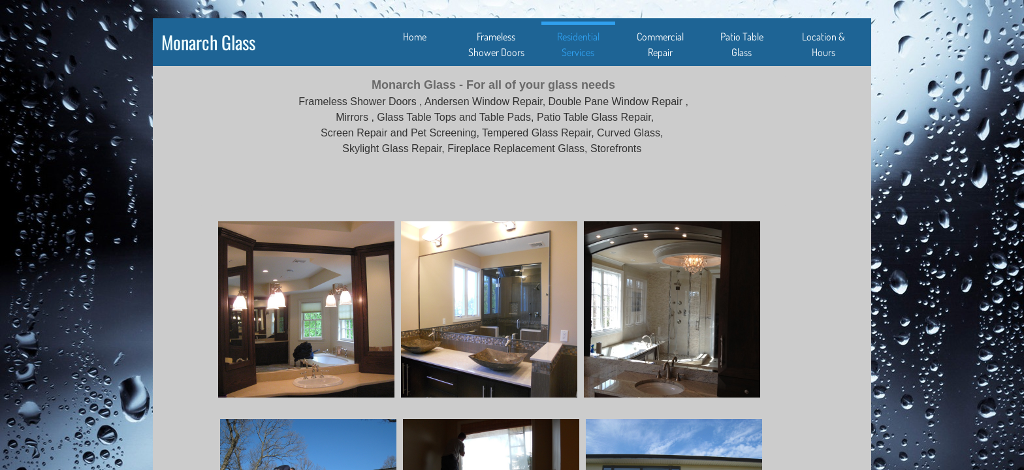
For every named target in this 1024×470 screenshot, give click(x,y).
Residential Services (578, 44)
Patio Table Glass (741, 44)
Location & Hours (823, 44)
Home (414, 36)
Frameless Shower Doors (496, 44)
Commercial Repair (660, 44)
